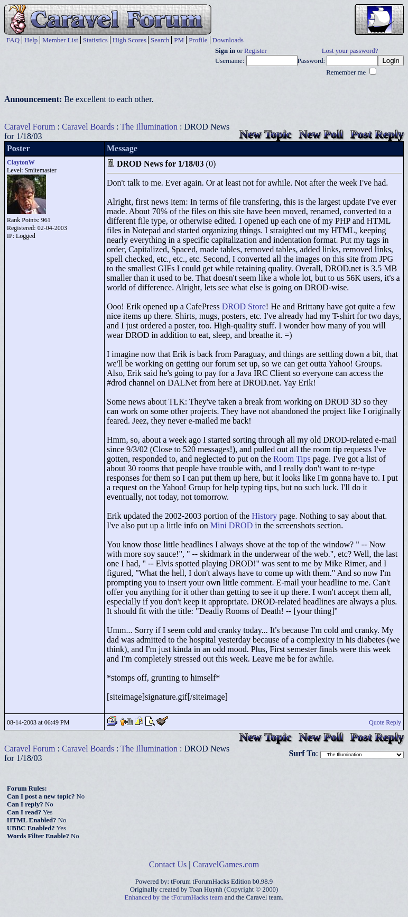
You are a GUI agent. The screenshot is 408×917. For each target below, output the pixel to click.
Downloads (228, 40)
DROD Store (244, 306)
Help (31, 40)
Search (160, 40)
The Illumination (149, 126)
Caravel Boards (88, 126)
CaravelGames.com (226, 864)
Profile (198, 40)
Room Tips (292, 458)
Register (255, 50)
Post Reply (377, 134)
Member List (60, 40)
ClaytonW (21, 162)
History (264, 515)
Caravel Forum (29, 126)
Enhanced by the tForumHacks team (174, 897)
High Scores (129, 40)
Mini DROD (231, 525)
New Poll (321, 134)
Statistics (95, 40)
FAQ (13, 40)
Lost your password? (350, 50)
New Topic (265, 134)
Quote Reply (385, 722)
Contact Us (168, 864)
